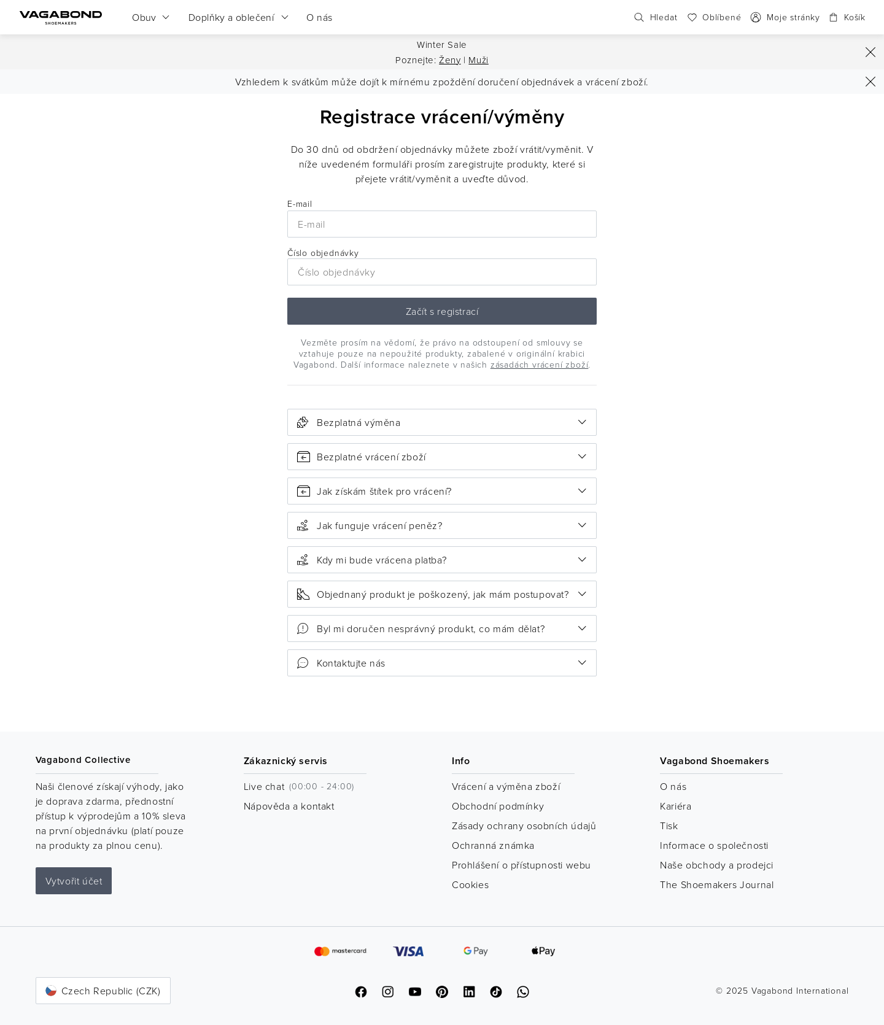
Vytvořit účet (74, 881)
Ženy (449, 59)
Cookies (470, 884)
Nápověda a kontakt (289, 806)
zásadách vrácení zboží (539, 364)
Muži (478, 59)
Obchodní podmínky (498, 806)
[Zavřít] (870, 52)
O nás (673, 786)
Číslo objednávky (442, 266)
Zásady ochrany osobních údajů (524, 825)
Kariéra (675, 806)
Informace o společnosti (714, 845)
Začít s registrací (442, 311)
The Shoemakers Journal (717, 884)
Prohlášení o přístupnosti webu (521, 865)
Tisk (669, 825)
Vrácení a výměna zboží (506, 786)
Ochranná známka (493, 845)
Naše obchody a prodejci (717, 865)
